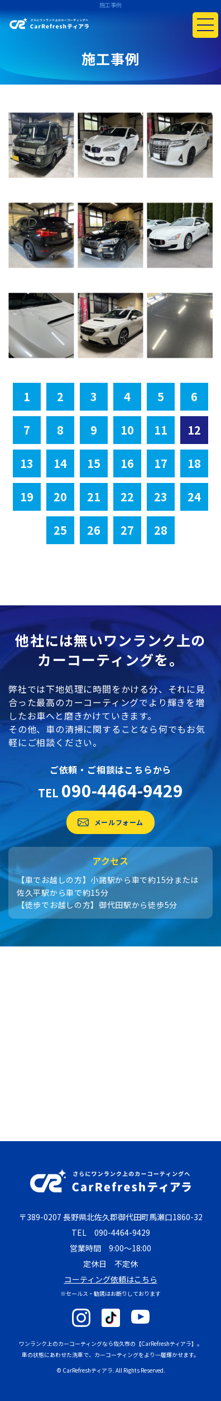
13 (26, 463)
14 (60, 463)
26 (93, 530)
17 (160, 463)
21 (93, 497)
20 (60, 497)
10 (127, 430)
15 (93, 463)
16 (127, 463)
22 (127, 497)
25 (60, 530)
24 (194, 497)
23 (160, 497)
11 (160, 430)
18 (194, 463)
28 (160, 530)
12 (194, 430)
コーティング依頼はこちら (110, 1279)
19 (26, 497)
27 (127, 530)
